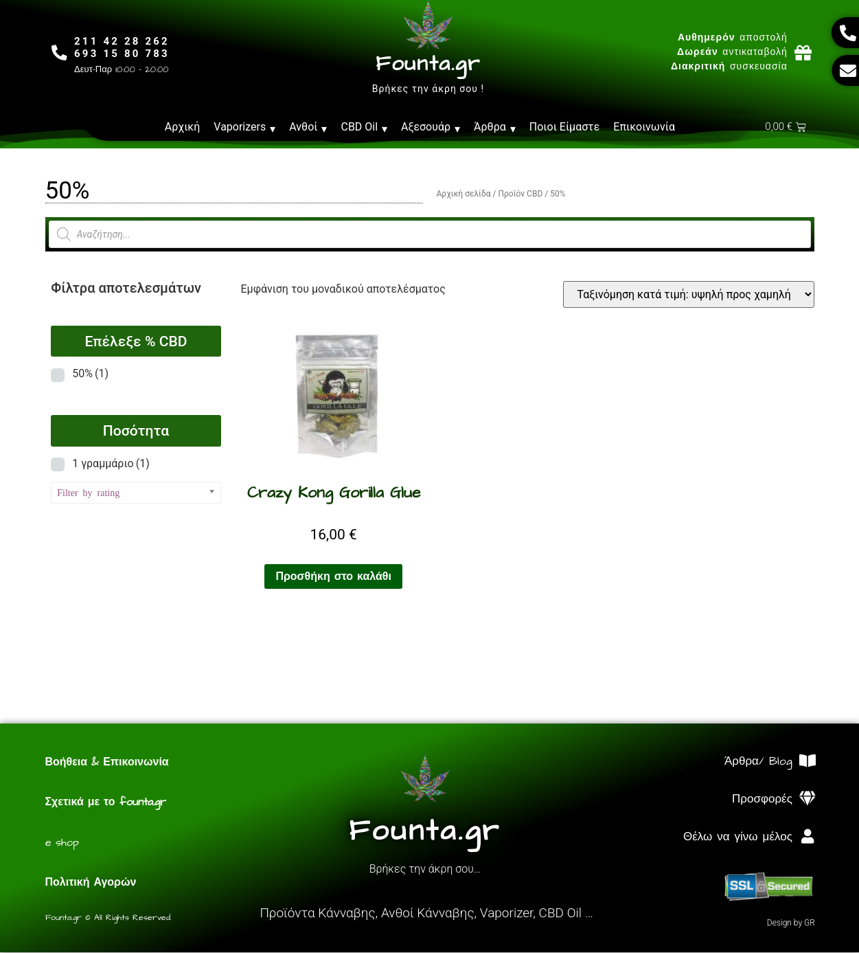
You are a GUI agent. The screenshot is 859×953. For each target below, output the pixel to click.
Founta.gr (428, 64)
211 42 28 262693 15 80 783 (124, 47)
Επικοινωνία (644, 126)
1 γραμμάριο (111, 464)
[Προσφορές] (808, 799)
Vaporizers (244, 127)
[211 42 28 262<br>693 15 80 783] (60, 52)
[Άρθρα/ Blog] (808, 761)
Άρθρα (495, 127)
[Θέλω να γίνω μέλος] (808, 837)
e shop (62, 843)
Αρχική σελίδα (464, 194)
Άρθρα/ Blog (758, 762)
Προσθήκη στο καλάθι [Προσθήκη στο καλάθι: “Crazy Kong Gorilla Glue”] (333, 577)
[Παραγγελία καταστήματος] (688, 295)
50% (90, 374)
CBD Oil (364, 127)
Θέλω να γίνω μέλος (737, 837)
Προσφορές (762, 800)
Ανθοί (308, 127)
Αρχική (183, 126)
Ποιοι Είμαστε (564, 126)
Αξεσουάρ (430, 127)
